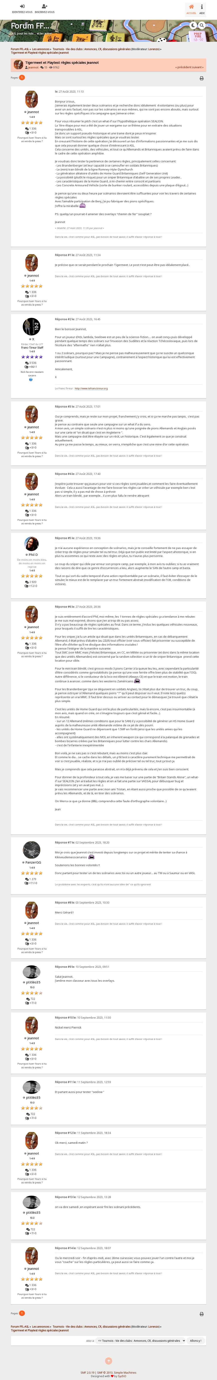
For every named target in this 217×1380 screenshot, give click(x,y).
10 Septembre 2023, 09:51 (82, 963)
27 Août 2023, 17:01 (77, 403)
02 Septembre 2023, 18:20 (82, 839)
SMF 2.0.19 (87, 1369)
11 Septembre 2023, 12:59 (83, 1078)
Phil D (33, 551)
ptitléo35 (33, 978)
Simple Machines (125, 1369)
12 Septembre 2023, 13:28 (83, 1193)
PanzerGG (33, 859)
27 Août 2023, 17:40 (77, 470)
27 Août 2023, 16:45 (77, 316)
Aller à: (90, 1337)
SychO (122, 1373)
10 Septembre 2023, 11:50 (83, 1014)
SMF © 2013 (105, 1369)
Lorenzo (153, 45)
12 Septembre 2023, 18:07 (83, 1244)
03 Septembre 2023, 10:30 (82, 899)
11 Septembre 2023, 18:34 (83, 1129)
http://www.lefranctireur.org (91, 384)
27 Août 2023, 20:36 (77, 603)
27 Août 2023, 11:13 (69, 88)
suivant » (198, 64)
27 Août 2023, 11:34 (77, 251)
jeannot (33, 64)
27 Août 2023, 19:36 (77, 534)
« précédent (183, 64)
